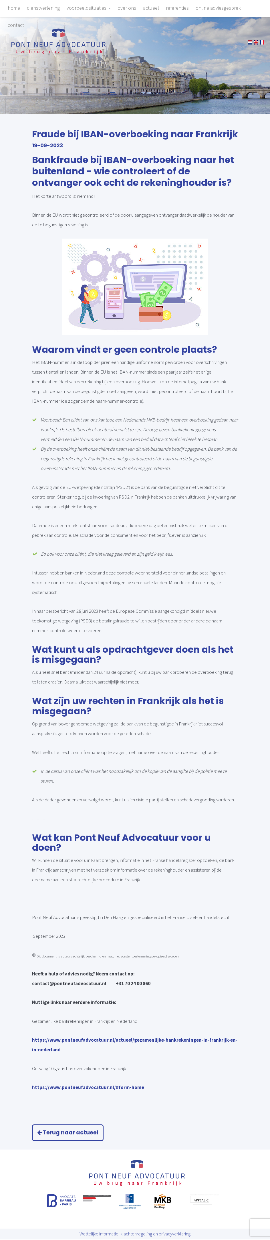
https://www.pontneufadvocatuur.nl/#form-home (88, 1087)
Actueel (151, 8)
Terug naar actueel (70, 1133)
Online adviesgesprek (218, 8)
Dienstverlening (43, 8)
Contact (16, 25)
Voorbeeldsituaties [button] (89, 8)
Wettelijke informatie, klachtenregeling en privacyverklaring (135, 1234)
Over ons (127, 8)
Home (14, 8)
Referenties (177, 8)
